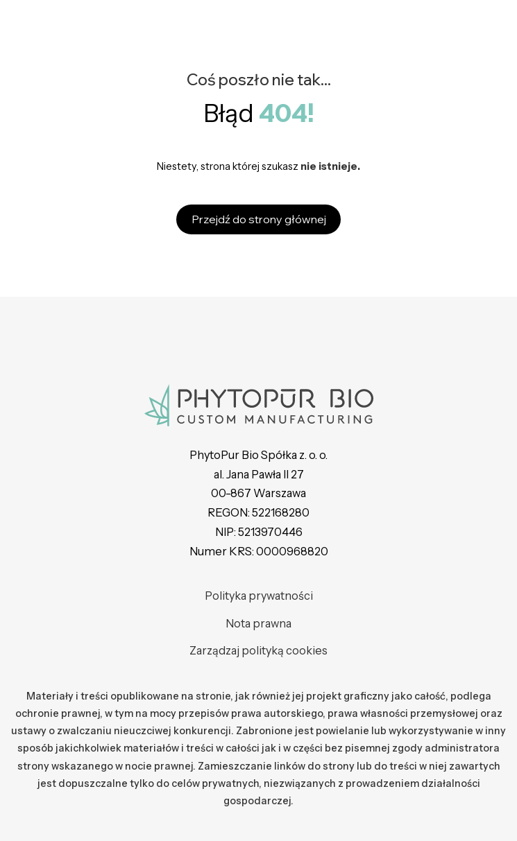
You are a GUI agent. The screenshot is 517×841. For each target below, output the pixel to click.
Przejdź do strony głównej (259, 219)
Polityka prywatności (259, 595)
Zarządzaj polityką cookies (258, 650)
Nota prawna (258, 623)
